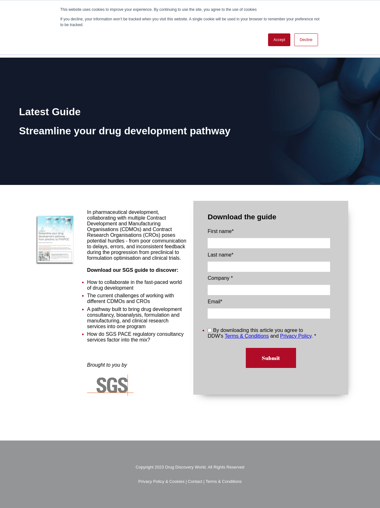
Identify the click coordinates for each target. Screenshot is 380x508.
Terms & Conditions (247, 336)
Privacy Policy (295, 336)
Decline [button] (306, 40)
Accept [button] (279, 40)
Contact (195, 481)
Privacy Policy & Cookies (162, 481)
